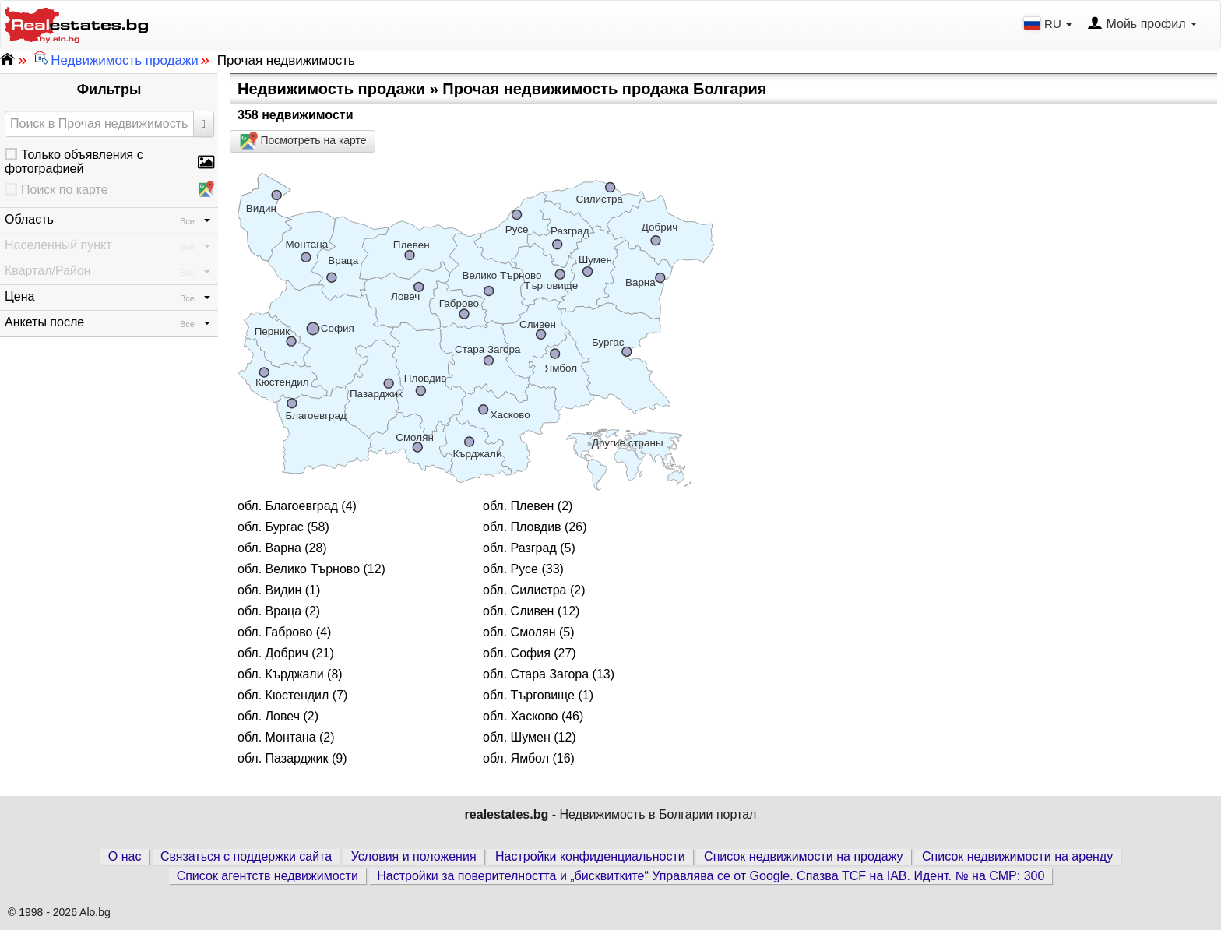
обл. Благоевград (288, 506)
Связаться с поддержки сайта (246, 856)
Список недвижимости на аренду (1017, 856)
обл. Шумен (517, 737)
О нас (125, 856)
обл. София (517, 653)
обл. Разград (520, 548)
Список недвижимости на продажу (803, 856)
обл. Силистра (524, 590)
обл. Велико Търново (299, 569)
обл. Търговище (529, 695)
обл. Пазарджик (283, 758)
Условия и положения (414, 856)
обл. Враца (269, 611)
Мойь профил (1142, 24)
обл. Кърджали (281, 674)
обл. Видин (269, 590)
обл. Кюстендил (283, 695)
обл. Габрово (275, 632)
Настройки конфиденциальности (590, 856)
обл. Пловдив (522, 527)
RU (1049, 23)
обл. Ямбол (516, 758)
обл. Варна (269, 548)
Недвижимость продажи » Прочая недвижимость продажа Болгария (502, 88)
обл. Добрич (273, 653)
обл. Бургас (271, 527)
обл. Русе (510, 569)
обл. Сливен (518, 611)
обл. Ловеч (269, 716)
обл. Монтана (277, 737)
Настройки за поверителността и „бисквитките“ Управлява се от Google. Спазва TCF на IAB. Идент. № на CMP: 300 (710, 875)
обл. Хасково (520, 716)
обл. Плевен (518, 506)
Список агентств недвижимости (267, 875)
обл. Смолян (519, 632)
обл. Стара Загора (536, 674)
